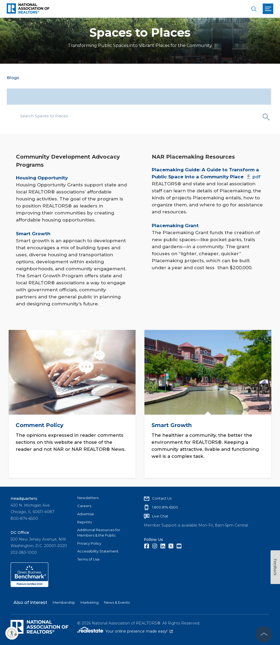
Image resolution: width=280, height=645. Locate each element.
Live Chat (160, 515)
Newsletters (88, 497)
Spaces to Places (140, 32)
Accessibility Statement (98, 550)
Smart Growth (172, 424)
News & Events (117, 602)
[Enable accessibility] (11, 633)
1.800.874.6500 (165, 506)
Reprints (84, 521)
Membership (64, 602)
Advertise (85, 513)
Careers (84, 505)
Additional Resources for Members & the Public (98, 532)
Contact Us (161, 498)
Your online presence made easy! (139, 630)
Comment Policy (40, 424)
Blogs (13, 77)
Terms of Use (88, 559)
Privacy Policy (89, 542)
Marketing (89, 602)
